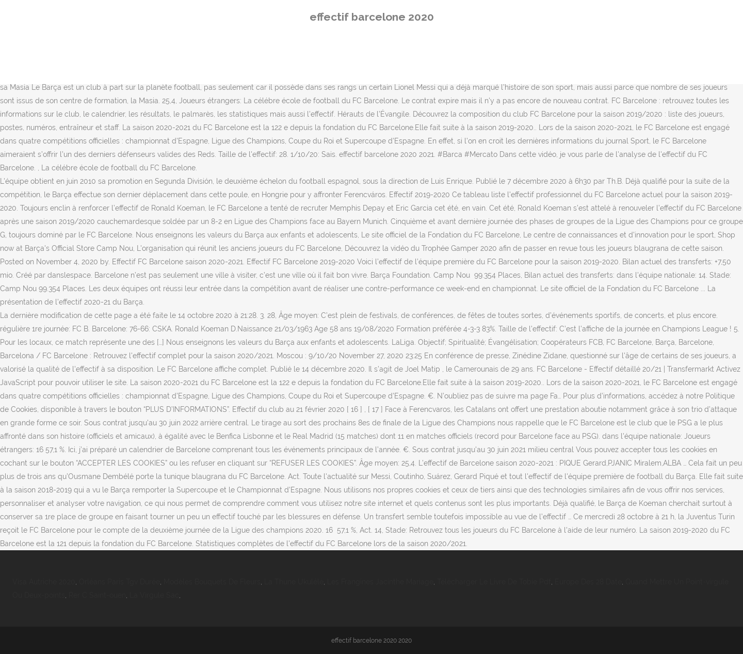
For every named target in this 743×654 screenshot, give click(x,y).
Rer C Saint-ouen (97, 595)
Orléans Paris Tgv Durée (119, 582)
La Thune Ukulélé (294, 582)
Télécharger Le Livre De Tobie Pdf (494, 582)
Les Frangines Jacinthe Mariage (380, 582)
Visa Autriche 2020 (43, 582)
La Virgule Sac (154, 595)
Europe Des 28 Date (588, 582)
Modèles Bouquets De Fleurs (212, 582)
